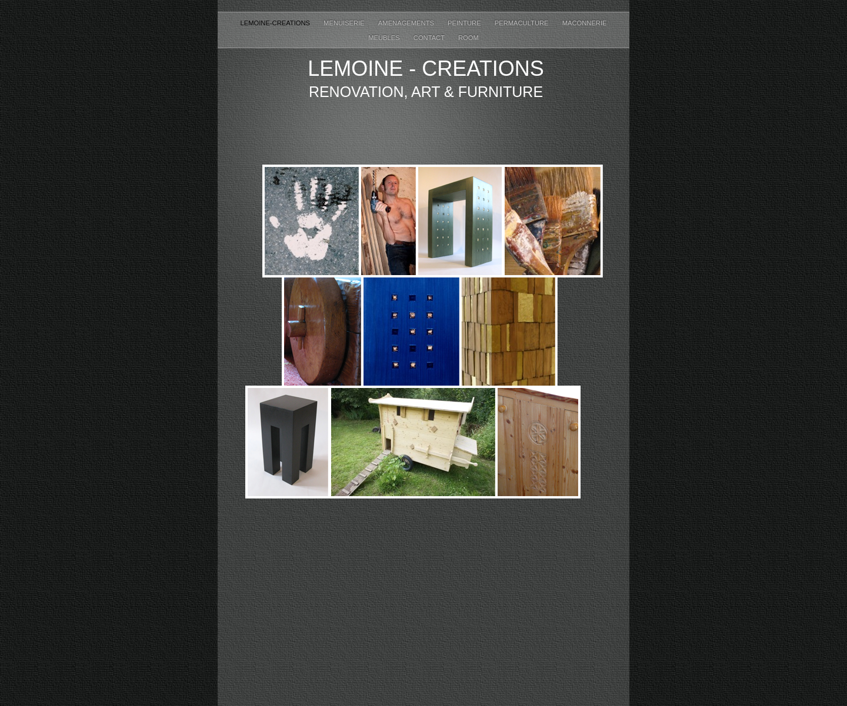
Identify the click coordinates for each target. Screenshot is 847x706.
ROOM (468, 37)
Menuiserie (345, 22)
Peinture (465, 22)
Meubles (385, 37)
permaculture (523, 22)
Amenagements (407, 22)
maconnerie (584, 22)
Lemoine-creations (276, 22)
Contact (430, 37)
